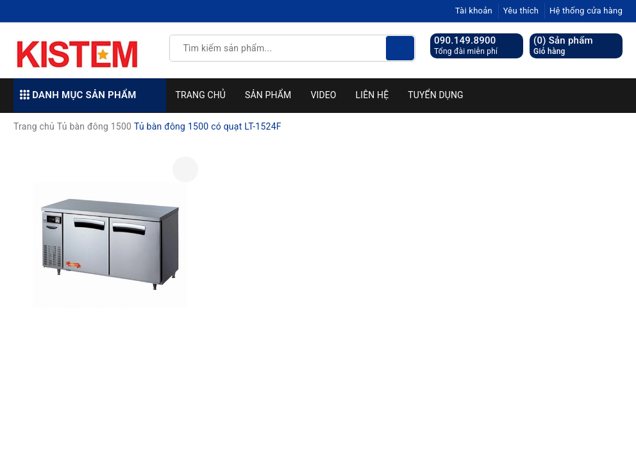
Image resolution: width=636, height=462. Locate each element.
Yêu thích (521, 10)
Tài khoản (473, 10)
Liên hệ (372, 95)
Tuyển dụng (435, 95)
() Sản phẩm (563, 46)
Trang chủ (201, 95)
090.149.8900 (465, 40)
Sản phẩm (268, 95)
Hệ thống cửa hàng (586, 10)
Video (323, 95)
